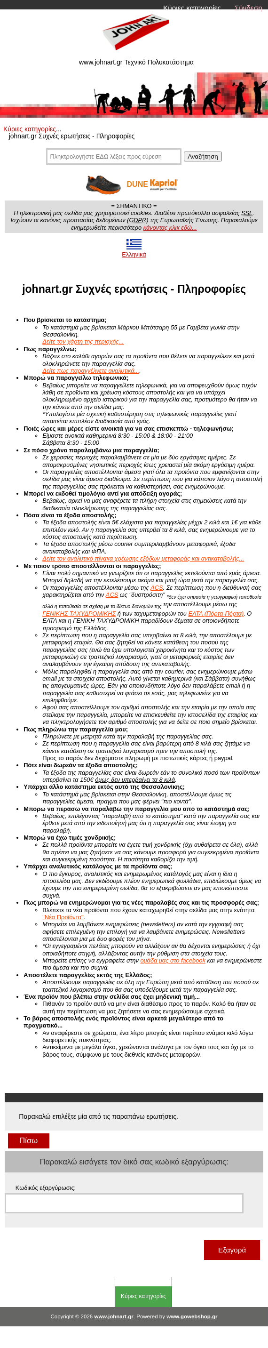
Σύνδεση (248, 8)
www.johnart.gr (113, 1316)
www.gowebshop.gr (191, 1316)
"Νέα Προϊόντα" (62, 917)
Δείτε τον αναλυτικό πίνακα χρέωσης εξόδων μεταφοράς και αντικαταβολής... (143, 558)
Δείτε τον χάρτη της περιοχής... (83, 341)
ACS (156, 587)
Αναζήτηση (203, 156)
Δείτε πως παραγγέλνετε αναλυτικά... (90, 370)
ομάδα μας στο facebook (172, 960)
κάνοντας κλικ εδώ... (170, 227)
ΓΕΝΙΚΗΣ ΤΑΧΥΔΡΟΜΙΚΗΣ (79, 613)
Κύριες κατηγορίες (192, 8)
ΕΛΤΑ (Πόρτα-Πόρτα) (216, 613)
